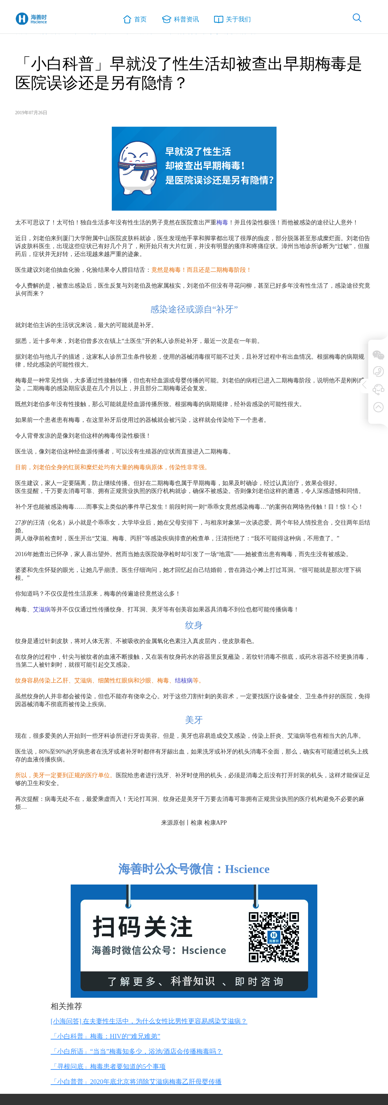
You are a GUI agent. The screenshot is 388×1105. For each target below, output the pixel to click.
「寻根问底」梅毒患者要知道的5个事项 (108, 1066)
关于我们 (233, 20)
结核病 (184, 680)
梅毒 (222, 222)
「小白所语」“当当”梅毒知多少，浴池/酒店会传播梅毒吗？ (137, 1051)
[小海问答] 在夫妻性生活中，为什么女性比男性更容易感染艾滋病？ (149, 1021)
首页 (134, 20)
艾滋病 (42, 609)
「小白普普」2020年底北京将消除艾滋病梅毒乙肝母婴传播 (136, 1081)
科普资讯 (180, 20)
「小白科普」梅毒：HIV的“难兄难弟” (105, 1036)
